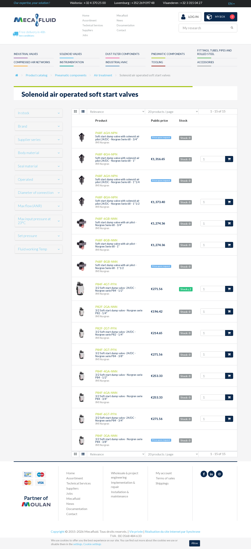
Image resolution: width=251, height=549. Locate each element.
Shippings (162, 483)
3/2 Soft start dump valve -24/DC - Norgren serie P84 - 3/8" (115, 354)
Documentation (126, 25)
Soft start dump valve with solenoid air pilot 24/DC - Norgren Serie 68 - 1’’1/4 (117, 181)
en (231, 3)
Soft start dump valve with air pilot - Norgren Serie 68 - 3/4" (115, 224)
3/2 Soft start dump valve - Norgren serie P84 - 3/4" (118, 397)
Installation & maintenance (120, 494)
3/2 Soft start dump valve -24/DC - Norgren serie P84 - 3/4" (115, 419)
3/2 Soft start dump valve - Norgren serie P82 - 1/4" (118, 312)
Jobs (85, 35)
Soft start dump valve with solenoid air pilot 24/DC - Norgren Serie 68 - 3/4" (117, 138)
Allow (194, 543)
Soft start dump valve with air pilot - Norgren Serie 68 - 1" (115, 245)
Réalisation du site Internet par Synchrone (172, 531)
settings (77, 544)
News (120, 20)
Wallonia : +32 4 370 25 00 (88, 3)
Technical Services (92, 25)
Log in (190, 17)
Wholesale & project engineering (124, 475)
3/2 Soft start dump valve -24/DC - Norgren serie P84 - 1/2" (115, 289)
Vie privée (136, 531)
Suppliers (87, 30)
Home (85, 15)
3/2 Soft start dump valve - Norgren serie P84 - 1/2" (118, 376)
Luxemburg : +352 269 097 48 (134, 3)
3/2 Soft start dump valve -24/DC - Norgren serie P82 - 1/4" (115, 333)
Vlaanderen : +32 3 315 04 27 (182, 3)
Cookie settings (92, 544)
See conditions (26, 35)
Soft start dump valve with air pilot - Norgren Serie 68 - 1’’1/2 (115, 266)
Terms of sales (165, 478)
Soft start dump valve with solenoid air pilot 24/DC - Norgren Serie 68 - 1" (117, 159)
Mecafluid (122, 15)
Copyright (58, 531)
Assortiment (89, 20)
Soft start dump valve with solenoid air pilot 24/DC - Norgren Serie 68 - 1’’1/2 (117, 202)
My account (164, 473)
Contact (121, 30)
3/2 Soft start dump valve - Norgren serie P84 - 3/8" (118, 440)
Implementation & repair (123, 485)
